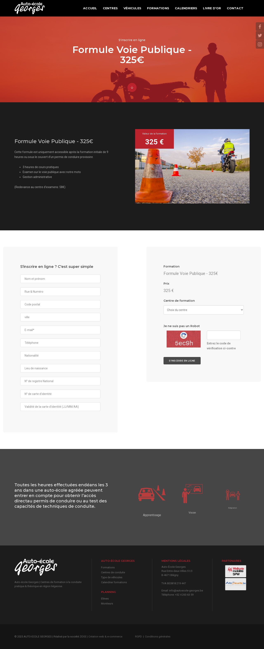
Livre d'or (212, 8)
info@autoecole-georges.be (186, 590)
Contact (235, 8)
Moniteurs (107, 603)
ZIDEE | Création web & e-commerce (101, 636)
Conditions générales (157, 636)
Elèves (105, 598)
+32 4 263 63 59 (184, 594)
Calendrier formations (114, 582)
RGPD (138, 636)
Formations (158, 8)
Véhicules (132, 8)
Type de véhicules (111, 577)
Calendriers (186, 8)
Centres (110, 8)
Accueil (90, 8)
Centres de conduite (113, 572)
